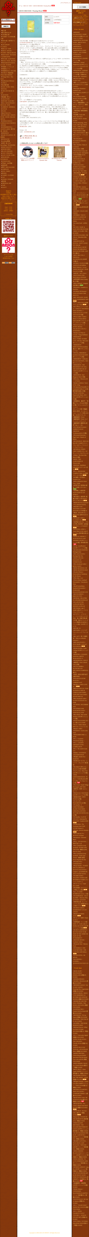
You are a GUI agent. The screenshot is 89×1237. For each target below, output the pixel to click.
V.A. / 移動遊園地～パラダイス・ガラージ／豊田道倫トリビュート (80, 104)
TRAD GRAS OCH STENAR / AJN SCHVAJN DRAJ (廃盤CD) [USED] (80, 1049)
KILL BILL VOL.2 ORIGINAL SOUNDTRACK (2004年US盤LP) (80, 258)
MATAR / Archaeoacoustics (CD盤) (80, 432)
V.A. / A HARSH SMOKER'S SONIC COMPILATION (78, 745)
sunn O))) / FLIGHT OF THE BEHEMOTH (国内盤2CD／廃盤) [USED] (80, 1119)
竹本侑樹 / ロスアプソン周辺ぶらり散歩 (80, 889)
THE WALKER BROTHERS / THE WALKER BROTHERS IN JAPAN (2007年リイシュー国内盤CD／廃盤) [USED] (80, 1127)
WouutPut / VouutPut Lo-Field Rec (80, 288)
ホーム (20, 5)
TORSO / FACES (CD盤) (81, 263)
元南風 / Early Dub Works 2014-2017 (79, 115)
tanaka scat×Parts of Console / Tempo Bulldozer (80, 334)
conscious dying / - (79, 740)
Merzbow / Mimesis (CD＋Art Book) (80, 380)
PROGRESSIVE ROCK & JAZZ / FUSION (8, 64)
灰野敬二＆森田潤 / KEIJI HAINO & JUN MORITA (79, 492)
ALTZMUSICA (28, 132)
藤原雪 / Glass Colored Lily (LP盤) (80, 663)
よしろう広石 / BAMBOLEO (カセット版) (80, 893)
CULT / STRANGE (7, 153)
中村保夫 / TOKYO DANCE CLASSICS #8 (79, 216)
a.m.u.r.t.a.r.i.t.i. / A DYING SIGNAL (79, 326)
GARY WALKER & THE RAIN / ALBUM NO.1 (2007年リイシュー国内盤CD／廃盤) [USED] (80, 1136)
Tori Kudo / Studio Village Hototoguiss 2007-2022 (81, 786)
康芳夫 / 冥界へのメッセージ (80, 790)
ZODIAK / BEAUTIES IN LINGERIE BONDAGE (80, 599)
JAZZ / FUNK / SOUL (8, 87)
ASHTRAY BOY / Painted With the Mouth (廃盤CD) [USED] (80, 1011)
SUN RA (4, 89)
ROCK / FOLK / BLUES (8, 61)
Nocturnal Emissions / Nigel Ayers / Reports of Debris (79, 437)
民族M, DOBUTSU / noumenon (79, 758)
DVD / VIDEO (6, 171)
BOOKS (4, 173)
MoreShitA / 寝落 (79, 149)
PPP (34, 50)
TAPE (3, 185)
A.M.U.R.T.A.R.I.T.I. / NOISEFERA (80, 330)
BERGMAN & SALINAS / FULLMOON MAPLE (80, 503)
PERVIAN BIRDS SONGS (78, 915)
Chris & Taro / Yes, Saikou (79, 220)
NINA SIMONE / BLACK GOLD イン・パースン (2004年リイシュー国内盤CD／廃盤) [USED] (81, 1154)
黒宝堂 (4, 181)
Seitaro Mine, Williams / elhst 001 (80, 184)
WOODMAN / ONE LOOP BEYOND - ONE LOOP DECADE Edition (79, 950)
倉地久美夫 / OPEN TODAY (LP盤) (79, 798)
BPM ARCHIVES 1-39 (80, 568)
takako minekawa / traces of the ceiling (80, 384)
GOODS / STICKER (7, 179)
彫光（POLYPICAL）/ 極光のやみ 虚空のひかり (80, 514)
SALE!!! (4, 187)
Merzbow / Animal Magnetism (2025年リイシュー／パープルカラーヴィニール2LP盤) (80, 65)
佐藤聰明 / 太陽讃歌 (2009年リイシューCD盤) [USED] (80, 1185)
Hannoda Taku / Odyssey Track (80, 945)
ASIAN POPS (6, 99)
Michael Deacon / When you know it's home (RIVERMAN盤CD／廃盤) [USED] (80, 1030)
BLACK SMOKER (7, 151)
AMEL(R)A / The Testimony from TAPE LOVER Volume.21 (79, 826)
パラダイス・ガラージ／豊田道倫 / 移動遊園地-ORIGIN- (80, 110)
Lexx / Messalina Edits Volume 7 (80, 238)
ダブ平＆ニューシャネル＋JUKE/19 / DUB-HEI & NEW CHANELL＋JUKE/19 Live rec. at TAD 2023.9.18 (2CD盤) (81, 310)
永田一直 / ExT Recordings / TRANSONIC (8, 144)
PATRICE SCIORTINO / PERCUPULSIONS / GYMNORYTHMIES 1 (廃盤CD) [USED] (80, 1092)
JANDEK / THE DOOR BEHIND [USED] (80, 1024)
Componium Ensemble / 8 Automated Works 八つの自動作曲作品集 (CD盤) (80, 389)
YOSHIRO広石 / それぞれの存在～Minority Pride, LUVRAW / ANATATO (80, 898)
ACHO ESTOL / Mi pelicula (79, 956)
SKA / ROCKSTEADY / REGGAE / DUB (8, 104)
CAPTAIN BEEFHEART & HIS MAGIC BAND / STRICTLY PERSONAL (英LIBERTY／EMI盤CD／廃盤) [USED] (80, 1177)
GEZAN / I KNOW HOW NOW (80, 190)
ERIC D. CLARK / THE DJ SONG (80, 232)
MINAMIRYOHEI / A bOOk (79, 735)
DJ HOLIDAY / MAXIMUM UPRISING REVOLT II (79, 141)
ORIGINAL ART (6, 183)
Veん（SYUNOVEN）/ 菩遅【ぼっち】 (80, 842)
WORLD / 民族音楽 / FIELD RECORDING (7, 74)
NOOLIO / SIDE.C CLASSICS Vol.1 (79, 519)
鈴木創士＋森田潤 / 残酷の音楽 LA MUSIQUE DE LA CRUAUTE (80, 498)
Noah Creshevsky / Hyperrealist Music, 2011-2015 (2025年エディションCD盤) (80, 396)
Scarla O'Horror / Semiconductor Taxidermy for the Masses (80, 574)
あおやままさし (6, 113)
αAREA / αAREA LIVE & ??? (80, 685)
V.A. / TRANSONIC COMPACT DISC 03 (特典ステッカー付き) (80, 473)
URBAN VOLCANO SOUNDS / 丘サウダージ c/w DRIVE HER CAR (80, 179)
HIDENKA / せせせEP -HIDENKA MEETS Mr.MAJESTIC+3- (80, 656)
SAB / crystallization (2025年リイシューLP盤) (80, 547)
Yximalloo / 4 (78, 805)
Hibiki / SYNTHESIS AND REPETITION (79, 754)
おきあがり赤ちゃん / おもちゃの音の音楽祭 (80, 768)
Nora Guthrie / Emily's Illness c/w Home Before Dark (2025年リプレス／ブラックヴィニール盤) (80, 320)
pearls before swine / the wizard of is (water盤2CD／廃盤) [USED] (80, 1099)
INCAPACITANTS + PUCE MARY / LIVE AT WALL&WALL (80, 644)
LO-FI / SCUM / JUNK (8, 155)
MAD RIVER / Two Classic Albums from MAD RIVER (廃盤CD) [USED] (80, 1106)
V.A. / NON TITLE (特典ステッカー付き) (80, 303)
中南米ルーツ (6, 69)
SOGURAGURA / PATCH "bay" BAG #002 (80, 170)
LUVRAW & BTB (25, 42)
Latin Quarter (23, 101)
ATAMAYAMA (6, 161)
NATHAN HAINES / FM (81, 235)
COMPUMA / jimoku (80, 187)
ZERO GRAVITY (7, 147)
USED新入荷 (5, 34)
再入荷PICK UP (6, 32)
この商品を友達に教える (29, 136)
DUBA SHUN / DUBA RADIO (80, 119)
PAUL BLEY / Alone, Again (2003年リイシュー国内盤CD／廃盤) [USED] (80, 1071)
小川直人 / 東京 (78, 100)
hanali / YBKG (78, 728)
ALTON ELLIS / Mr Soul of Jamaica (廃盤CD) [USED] (80, 1201)
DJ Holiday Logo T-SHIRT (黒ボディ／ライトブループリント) (80, 610)
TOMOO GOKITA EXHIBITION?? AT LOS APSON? (80, 910)
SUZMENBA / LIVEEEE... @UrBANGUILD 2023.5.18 (80, 961)
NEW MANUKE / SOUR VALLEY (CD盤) (80, 270)
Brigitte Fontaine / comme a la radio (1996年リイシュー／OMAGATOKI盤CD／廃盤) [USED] (80, 1084)
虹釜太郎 (4, 165)
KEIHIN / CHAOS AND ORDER (80, 212)
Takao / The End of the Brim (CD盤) (80, 456)
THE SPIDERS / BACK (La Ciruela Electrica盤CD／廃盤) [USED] (80, 1065)
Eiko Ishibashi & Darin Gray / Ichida (80, 482)
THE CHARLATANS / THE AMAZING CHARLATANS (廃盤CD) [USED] (80, 1042)
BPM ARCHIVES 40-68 (81, 570)
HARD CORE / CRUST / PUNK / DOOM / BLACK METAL (8, 117)
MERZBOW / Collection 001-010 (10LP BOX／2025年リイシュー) (80, 361)
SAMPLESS (5, 169)
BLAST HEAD (26, 87)
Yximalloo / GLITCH (80, 817)
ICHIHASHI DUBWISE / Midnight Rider (80, 551)
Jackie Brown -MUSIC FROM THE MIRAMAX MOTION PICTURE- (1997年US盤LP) (80, 250)
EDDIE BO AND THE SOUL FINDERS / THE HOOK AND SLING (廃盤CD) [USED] (80, 1004)
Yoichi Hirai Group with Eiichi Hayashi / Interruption (80, 152)
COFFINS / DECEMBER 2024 (80, 705)
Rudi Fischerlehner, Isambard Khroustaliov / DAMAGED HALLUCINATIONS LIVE (80, 589)
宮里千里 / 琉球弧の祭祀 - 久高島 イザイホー (80, 487)
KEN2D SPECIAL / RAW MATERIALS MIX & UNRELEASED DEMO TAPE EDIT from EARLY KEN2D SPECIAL (80, 692)
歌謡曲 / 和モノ (6, 97)
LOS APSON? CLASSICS (5, 46)
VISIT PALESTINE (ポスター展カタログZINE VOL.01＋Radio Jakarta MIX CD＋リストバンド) (80, 723)
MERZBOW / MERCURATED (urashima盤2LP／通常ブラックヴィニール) (81, 348)
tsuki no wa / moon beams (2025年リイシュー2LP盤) (80, 794)
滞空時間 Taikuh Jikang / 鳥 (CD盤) (80, 280)
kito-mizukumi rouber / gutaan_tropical (80, 565)
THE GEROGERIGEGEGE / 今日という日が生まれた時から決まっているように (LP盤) (80, 779)
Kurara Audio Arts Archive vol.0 (78, 79)
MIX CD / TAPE (6, 49)
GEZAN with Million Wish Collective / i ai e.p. (80, 266)
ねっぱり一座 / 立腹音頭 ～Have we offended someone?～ (80, 638)
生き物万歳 (5, 85)
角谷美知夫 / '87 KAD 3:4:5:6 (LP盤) (80, 174)
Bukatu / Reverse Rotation (80, 831)
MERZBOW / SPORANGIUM (77, 47)
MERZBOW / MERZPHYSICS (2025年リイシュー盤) (80, 58)
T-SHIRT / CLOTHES (8, 175)
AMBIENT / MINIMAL (8, 107)
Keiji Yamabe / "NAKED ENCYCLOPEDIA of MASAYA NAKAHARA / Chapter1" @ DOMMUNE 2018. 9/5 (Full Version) (80, 869)
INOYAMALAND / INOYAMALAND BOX (79, 276)
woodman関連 (6, 141)
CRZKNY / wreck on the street (80, 731)
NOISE (4, 125)
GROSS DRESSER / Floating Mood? (44, 5)
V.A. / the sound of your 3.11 (80, 750)
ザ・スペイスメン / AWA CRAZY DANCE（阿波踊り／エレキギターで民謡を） (80, 196)
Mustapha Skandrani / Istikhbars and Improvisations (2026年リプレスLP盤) (80, 91)
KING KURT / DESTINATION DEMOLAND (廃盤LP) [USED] (79, 974)
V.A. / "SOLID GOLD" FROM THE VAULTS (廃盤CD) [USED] (80, 1207)
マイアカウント (65, 3)
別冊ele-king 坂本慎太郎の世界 (80, 208)
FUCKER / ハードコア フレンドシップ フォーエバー (80, 632)
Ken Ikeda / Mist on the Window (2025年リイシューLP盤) (80, 716)
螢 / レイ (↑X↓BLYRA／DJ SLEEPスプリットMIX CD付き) (80, 84)
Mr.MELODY (23, 126)
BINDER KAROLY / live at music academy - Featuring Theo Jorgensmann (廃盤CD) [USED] (81, 988)
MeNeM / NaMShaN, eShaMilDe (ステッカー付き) (80, 467)
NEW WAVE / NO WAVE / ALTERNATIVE (8, 56)
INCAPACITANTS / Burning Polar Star (79, 555)
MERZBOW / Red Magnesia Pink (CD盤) (79, 376)
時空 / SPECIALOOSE (8, 167)
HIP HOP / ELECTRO (8, 101)
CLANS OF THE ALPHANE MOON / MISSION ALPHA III (79, 604)
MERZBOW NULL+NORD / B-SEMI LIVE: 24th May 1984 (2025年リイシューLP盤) (80, 340)
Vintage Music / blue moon (7, 78)
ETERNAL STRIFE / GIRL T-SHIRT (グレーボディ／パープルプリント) (80, 451)
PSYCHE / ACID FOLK (8, 59)
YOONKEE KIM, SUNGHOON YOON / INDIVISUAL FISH (79, 710)
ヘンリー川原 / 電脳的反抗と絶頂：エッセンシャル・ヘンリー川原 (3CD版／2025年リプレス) (80, 412)
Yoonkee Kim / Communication (77, 862)
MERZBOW (5, 133)
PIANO (4, 111)
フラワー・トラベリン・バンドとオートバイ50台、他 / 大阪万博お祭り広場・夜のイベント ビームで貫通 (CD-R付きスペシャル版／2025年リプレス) (80, 620)
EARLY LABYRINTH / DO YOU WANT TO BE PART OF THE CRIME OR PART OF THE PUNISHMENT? (80, 934)
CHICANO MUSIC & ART (7, 92)
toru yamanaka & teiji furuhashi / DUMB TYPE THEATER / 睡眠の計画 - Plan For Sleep (80, 848)
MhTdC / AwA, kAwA (80, 273)
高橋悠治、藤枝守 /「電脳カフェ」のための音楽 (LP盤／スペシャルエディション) (80, 404)
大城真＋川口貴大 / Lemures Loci (79, 478)
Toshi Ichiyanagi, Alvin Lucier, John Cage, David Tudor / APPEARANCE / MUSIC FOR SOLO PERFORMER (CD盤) (80, 127)
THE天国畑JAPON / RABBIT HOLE (79, 156)
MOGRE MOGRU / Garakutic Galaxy (79, 941)
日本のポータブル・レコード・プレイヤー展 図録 (80, 763)
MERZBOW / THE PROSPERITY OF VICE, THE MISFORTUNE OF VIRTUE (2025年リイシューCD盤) (80, 369)
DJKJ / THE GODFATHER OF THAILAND (78, 461)
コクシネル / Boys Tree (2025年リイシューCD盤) (80, 772)
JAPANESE (5, 95)
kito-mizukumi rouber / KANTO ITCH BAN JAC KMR (80, 700)
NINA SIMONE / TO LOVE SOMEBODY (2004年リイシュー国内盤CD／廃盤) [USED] (80, 1162)
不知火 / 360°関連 (7, 163)
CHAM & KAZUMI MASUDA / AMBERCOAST (79, 680)
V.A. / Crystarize (78, 738)
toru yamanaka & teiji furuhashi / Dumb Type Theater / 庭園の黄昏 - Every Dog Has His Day (79, 856)
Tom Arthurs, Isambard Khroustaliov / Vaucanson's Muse (80, 582)
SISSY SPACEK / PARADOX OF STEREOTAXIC (78, 560)
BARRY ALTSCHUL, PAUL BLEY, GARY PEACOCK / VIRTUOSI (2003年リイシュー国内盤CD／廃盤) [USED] (80, 1145)
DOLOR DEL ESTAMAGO (5, 158)
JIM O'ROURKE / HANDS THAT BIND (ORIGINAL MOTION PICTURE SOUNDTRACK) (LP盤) (80, 811)
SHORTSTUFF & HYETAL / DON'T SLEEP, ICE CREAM (80, 243)
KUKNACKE (5, 139)
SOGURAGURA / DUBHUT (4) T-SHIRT (79, 166)
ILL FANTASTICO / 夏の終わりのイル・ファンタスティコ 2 (80, 135)
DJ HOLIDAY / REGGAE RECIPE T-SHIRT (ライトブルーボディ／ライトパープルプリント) (80, 444)
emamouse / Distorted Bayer (79, 838)
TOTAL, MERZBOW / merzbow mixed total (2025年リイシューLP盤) (80, 355)
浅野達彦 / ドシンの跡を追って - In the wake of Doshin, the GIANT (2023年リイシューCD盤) (80, 925)
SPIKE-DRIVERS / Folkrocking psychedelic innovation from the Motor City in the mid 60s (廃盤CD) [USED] (80, 1057)
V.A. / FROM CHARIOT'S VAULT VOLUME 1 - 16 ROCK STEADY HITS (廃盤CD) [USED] (80, 1215)
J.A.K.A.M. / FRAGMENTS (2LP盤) (79, 802)
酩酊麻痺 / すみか (79, 417)
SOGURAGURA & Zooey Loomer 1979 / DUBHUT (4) (79, 161)
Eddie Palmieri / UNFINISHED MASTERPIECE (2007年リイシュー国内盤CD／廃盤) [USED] (80, 1193)
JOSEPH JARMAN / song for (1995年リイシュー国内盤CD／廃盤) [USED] (80, 1169)
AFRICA (4, 83)
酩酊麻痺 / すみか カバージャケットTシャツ (80, 420)
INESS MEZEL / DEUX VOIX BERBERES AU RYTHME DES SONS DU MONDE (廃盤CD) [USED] (80, 996)
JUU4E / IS (77, 628)
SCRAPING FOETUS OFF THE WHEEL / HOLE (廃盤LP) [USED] (80, 1077)
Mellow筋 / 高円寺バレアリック (8, 42)
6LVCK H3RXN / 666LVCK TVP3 (78, 595)
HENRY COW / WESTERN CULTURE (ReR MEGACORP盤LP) (80, 508)
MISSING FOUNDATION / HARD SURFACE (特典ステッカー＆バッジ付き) (80, 35)
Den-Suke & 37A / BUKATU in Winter (78, 834)
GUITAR (4, 109)
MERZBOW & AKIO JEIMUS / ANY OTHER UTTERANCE (79, 52)
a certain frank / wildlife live (80, 224)
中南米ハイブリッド (8, 67)
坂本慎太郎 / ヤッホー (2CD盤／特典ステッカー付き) (80, 203)
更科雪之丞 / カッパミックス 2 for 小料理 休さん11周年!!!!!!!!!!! (81, 904)
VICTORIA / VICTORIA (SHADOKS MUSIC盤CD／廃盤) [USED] (80, 1223)
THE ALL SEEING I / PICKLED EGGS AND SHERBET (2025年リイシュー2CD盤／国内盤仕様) (80, 540)
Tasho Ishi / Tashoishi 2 (80, 76)
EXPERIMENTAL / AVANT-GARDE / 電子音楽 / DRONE (8, 129)
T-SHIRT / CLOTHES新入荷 (8, 37)
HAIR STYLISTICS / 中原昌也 (8, 136)
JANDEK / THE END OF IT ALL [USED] (80, 1020)
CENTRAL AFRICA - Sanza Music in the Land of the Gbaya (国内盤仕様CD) (80, 531)
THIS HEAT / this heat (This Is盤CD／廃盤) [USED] (80, 1113)
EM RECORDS (6, 149)
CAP (3, 177)
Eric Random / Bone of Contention (80, 146)
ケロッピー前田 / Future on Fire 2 (80, 919)
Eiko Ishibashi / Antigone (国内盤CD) (80, 284)
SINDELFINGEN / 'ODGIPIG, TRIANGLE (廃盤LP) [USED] (80, 981)
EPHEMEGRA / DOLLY (81, 660)
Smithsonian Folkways (8, 81)
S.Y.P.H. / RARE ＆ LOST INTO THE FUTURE (80, 228)
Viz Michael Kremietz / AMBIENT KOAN (80, 428)
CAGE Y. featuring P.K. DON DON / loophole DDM (80, 820)
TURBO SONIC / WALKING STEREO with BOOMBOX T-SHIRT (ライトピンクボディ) (80, 878)
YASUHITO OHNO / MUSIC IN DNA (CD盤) (80, 97)
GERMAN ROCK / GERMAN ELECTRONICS (8, 122)
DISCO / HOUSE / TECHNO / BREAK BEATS (8, 52)
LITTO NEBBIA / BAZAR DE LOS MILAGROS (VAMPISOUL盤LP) (80, 669)
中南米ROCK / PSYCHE (9, 71)
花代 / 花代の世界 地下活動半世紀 (80, 675)
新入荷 (4, 30)
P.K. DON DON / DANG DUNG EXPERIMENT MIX (81, 299)
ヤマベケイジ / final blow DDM (79, 885)
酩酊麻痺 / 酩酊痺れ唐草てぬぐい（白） (80, 424)
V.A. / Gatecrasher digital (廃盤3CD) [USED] (80, 1036)
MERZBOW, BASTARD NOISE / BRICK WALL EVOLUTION (80, 42)
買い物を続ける (27, 138)
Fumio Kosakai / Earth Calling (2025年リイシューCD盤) (80, 650)
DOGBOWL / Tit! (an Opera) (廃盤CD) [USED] (80, 1016)
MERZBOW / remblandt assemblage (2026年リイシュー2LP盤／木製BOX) (80, 72)
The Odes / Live (78, 578)
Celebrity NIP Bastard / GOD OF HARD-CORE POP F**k (80, 293)
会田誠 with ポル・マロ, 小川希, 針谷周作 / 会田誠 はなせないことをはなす (80, 524)
